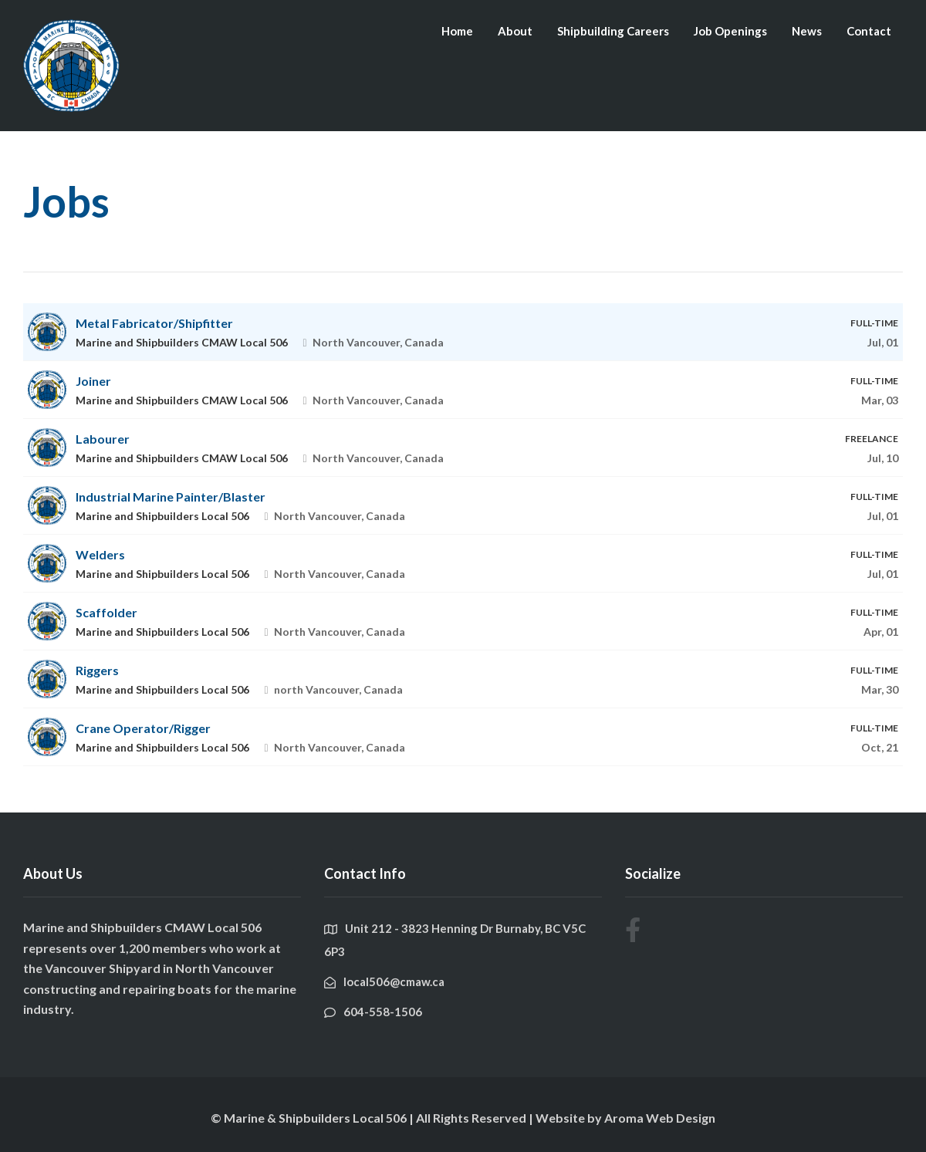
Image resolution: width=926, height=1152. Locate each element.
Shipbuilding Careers (613, 31)
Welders (100, 554)
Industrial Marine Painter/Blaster (170, 496)
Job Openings (730, 31)
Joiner (93, 380)
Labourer (103, 438)
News (807, 31)
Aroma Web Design (659, 1117)
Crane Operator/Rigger (143, 728)
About (515, 31)
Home (457, 31)
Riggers (97, 670)
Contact (869, 31)
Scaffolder (106, 612)
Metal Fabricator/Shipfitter (154, 323)
